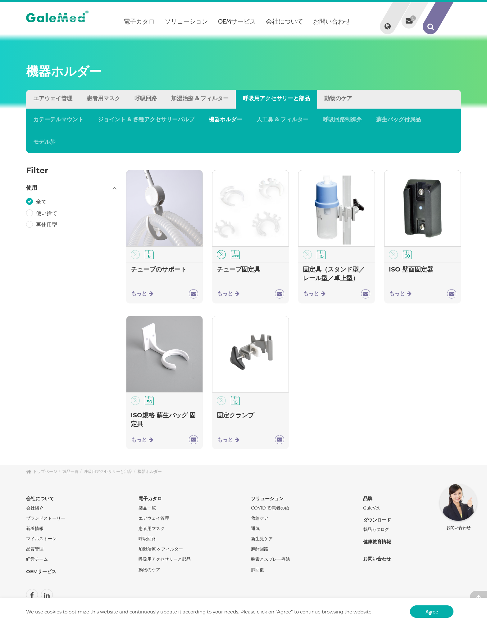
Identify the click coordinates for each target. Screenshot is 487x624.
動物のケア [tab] (338, 98)
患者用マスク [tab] (103, 98)
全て (42, 202)
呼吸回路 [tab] (145, 98)
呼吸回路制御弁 (342, 119)
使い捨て (47, 213)
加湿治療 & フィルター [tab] (200, 98)
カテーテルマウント (58, 119)
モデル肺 (44, 141)
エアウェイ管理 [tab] (52, 98)
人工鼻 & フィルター (282, 119)
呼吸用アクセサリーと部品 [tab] (276, 98)
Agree (432, 611)
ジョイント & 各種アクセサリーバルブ (146, 119)
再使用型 (47, 225)
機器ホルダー (225, 119)
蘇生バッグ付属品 (398, 119)
